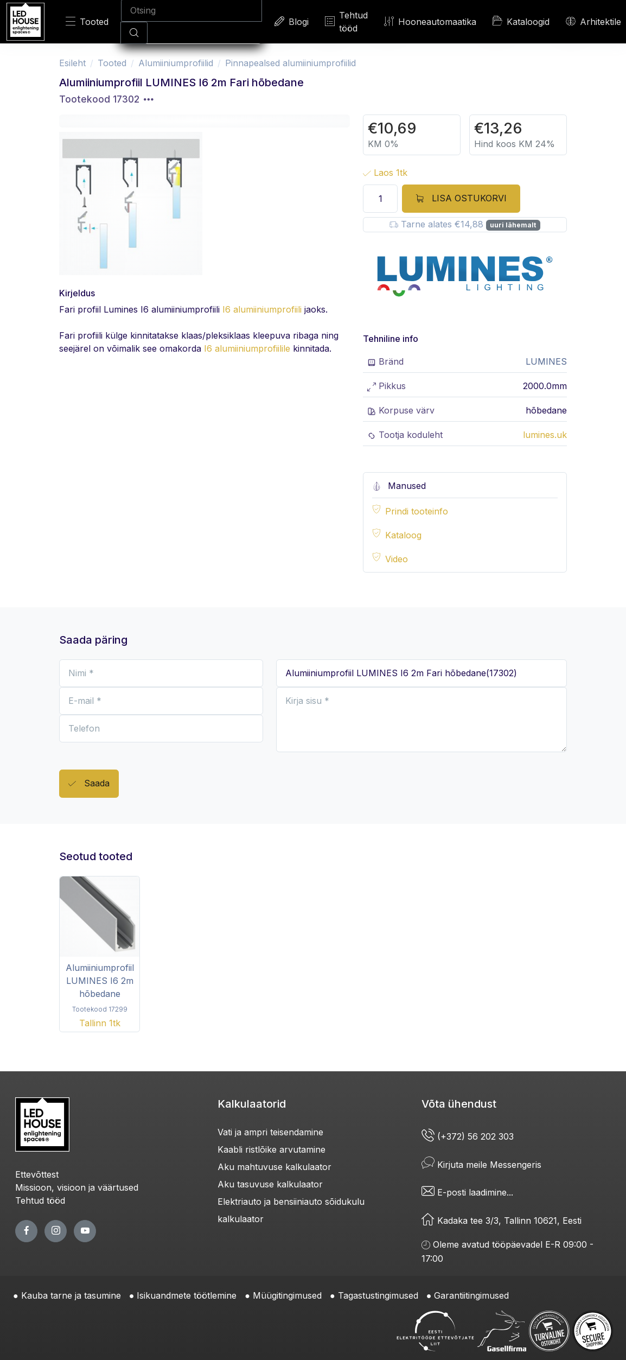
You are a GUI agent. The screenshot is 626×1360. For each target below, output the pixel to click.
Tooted (87, 21)
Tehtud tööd (346, 22)
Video (396, 559)
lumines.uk (545, 434)
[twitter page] (55, 1231)
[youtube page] (85, 1231)
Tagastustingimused (378, 1295)
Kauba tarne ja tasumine (71, 1295)
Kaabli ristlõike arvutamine (271, 1149)
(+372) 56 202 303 (467, 1136)
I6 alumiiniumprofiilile (247, 348)
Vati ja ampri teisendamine (270, 1132)
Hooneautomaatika (430, 21)
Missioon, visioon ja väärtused (76, 1187)
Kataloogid (521, 21)
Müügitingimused (287, 1295)
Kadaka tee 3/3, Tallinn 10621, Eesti (501, 1220)
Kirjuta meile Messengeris (481, 1164)
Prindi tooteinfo (416, 511)
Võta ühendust (458, 1103)
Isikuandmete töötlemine (187, 1295)
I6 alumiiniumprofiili (262, 309)
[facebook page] (26, 1231)
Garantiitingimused (471, 1295)
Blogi (291, 21)
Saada (89, 784)
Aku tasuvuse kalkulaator (270, 1184)
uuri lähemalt (513, 225)
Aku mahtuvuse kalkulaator (274, 1166)
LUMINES (546, 361)
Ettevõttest (37, 1174)
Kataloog (403, 535)
